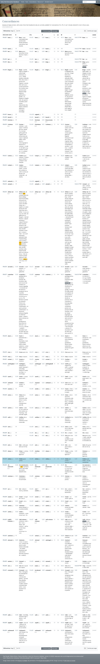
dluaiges (71, 515)
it (19, 260)
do (26, 133)
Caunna (84, 389)
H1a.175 (31, 356)
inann (89, 413)
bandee (21, 78)
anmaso (67, 146)
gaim (83, 580)
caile (9, 615)
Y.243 (76, 614)
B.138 (16, 165)
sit (72, 588)
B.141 (16, 191)
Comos (84, 476)
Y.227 (76, 445)
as (25, 212)
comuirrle (88, 566)
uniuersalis (22, 422)
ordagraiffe (85, 141)
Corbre (10, 155)
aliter (25, 203)
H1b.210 (5, 124)
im (71, 296)
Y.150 (76, 69)
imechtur (22, 453)
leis (88, 481)
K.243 (43, 519)
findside (67, 582)
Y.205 (76, 155)
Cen (66, 435)
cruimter (37, 274)
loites (83, 392)
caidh (88, 365)
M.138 (62, 382)
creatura (21, 361)
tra (24, 299)
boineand (21, 220)
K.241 (43, 505)
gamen (21, 578)
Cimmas (84, 451)
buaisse (21, 46)
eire (66, 627)
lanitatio (26, 490)
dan (69, 411)
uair (90, 590)
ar (65, 80)
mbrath (67, 240)
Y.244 (76, 622)
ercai (66, 255)
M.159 (62, 511)
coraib (26, 146)
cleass (20, 524)
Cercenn (21, 266)
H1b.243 (5, 535)
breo (66, 108)
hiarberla (70, 339)
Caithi (66, 364)
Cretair (84, 359)
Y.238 (76, 535)
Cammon (85, 535)
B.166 (16, 565)
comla (9, 511)
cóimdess (21, 403)
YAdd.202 (77, 59)
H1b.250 (5, 630)
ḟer (19, 498)
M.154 (62, 501)
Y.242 (76, 570)
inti (72, 198)
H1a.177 (31, 363)
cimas (9, 451)
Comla (66, 511)
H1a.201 (31, 565)
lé (87, 337)
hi (23, 257)
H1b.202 (5, 48)
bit (90, 437)
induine (21, 370)
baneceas (21, 75)
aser (69, 384)
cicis (70, 445)
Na (24, 298)
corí (23, 252)
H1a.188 (31, 451)
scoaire (84, 384)
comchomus (22, 478)
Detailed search (49, 2)
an (27, 172)
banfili (71, 70)
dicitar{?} (84, 600)
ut (19, 153)
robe (69, 428)
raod (90, 347)
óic (23, 634)
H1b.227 (5, 407)
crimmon (67, 526)
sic (70, 320)
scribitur (25, 151)
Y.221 (76, 394)
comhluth (67, 513)
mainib (89, 278)
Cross (20, 352)
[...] (11, 37)
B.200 (16, 519)
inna (66, 635)
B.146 (16, 356)
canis (25, 408)
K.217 (43, 266)
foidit (85, 634)
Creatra (21, 359)
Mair (86, 208)
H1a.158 (31, 59)
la (90, 187)
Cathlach (67, 417)
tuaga (26, 468)
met (90, 390)
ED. (24, 193)
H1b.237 (5, 489)
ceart (66, 440)
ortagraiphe (68, 144)
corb (26, 126)
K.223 (43, 363)
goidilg (66, 289)
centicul (67, 558)
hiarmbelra (22, 341)
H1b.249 (5, 622)
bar (9, 51)
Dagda (89, 96)
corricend (67, 254)
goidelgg (67, 276)
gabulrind (21, 271)
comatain (21, 637)
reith (25, 213)
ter (88, 276)
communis (21, 398)
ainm (27, 207)
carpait (25, 129)
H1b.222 (5, 363)
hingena (21, 98)
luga (69, 215)
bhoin (20, 197)
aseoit (69, 262)
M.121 (62, 51)
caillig (71, 616)
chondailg (85, 369)
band (9, 48)
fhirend (21, 218)
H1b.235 (5, 465)
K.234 (43, 451)
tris (83, 237)
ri (68, 205)
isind (68, 149)
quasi (25, 155)
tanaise (21, 227)
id (25, 420)
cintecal (10, 540)
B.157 (16, 451)
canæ (66, 409)
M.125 (62, 124)
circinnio (67, 270)
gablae (25, 242)
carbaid (67, 131)
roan (66, 81)
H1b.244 (5, 540)
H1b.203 (5, 51)
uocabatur (25, 106)
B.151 (16, 394)
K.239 (43, 496)
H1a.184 (31, 426)
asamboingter (22, 531)
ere (20, 627)
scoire (69, 382)
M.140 (62, 394)
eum (83, 85)
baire (25, 55)
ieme (83, 583)
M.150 (62, 476)
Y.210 (76, 266)
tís (26, 515)
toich (21, 528)
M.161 (62, 565)
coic (90, 466)
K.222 (43, 359)
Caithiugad (85, 364)
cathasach (38, 630)
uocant (21, 86)
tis (86, 515)
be (25, 74)
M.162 (62, 570)
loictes (71, 390)
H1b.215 (5, 191)
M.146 (62, 445)
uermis (21, 333)
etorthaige (22, 374)
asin (72, 71)
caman (37, 535)
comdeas (70, 401)
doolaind (67, 552)
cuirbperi (21, 160)
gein (70, 498)
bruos (9, 114)
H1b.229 (5, 426)
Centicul (67, 540)
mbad (89, 193)
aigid (69, 108)
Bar (83, 51)
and (66, 149)
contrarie (88, 577)
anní (20, 308)
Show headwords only (7, 26)
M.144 (62, 432)
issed (24, 139)
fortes (26, 53)
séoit (26, 260)
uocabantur (68, 105)
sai (86, 59)
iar (65, 313)
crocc (72, 570)
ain (89, 537)
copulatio (84, 65)
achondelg (21, 369)
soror (66, 86)
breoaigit (21, 110)
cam (72, 535)
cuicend (48, 561)
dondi (71, 291)
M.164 (62, 622)
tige (25, 616)
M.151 (62, 489)
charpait (21, 162)
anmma (21, 144)
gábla (20, 215)
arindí (20, 41)
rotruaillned (25, 542)
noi (89, 460)
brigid (71, 73)
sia (90, 580)
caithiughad (11, 364)
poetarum (25, 86)
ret (65, 349)
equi (72, 428)
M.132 (62, 336)
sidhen (20, 139)
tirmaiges (84, 592)
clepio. (87, 433)
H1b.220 (5, 356)
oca (26, 411)
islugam (21, 217)
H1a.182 (31, 407)
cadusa (84, 187)
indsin (20, 575)
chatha (21, 177)
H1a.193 (31, 496)
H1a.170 (31, 191)
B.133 (16, 51)
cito (90, 428)
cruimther (10, 274)
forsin (88, 411)
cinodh (66, 490)
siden (71, 141)
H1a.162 (31, 117)
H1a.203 (31, 614)
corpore (25, 356)
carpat (85, 126)
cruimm (21, 286)
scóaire (21, 384)
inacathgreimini (23, 635)
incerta (88, 439)
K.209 (43, 117)
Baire (20, 51)
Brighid (67, 88)
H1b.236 (5, 476)
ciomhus (37, 451)
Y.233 (76, 496)
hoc (20, 88)
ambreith (21, 237)
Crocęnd (67, 570)
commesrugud (86, 484)
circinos (85, 270)
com (88, 511)
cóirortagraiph (23, 143)
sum (27, 331)
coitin (70, 426)
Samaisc (67, 227)
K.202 (43, 37)
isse (72, 234)
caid (83, 185)
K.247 (43, 565)
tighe (89, 616)
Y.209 (76, 191)
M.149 (62, 458)
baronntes (21, 53)
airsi (66, 139)
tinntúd (23, 288)
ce (70, 439)
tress (26, 230)
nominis (21, 149)
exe (89, 75)
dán (22, 414)
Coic (20, 566)
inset (70, 227)
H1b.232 (5, 445)
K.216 (43, 191)
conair (9, 497)
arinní (20, 198)
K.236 (43, 465)
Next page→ (55, 31)
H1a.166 (31, 165)
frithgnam (85, 83)
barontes (67, 53)
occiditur (21, 583)
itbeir (88, 252)
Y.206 (76, 165)
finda (71, 389)
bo (88, 600)
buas (9, 37)
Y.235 (76, 505)
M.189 (62, 505)
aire (72, 157)
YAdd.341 (77, 184)
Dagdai (25, 71)
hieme (23, 582)
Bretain (21, 299)
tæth (70, 528)
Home (22, 2)
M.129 (62, 191)
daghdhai (68, 71)
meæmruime (68, 466)
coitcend (87, 585)
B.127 (16, 37)
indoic (72, 634)
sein (68, 73)
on (88, 270)
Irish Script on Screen (69, 660)
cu (88, 389)
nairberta (21, 346)
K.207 (43, 69)
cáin (26, 257)
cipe (90, 400)
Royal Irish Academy (44, 660)
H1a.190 (31, 465)
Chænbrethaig (23, 239)
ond (66, 339)
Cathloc (84, 417)
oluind (84, 550)
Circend (67, 266)
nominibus (21, 101)
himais (20, 42)
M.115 (62, 37)
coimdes (87, 400)
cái (25, 497)
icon (24, 303)
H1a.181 (31, 394)
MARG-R (25, 259)
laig (83, 197)
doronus (84, 555)
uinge (23, 260)
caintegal (48, 540)
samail (71, 367)
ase (66, 215)
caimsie (84, 507)
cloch (9, 336)
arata (20, 468)
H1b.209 (5, 120)
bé (23, 93)
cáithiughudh (49, 364)
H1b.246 (5, 565)
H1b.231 (5, 435)
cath (20, 172)
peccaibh (70, 325)
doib (86, 486)
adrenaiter (22, 235)
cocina (89, 561)
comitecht (23, 301)
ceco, (88, 376)
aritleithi (71, 260)
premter (21, 279)
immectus (68, 453)
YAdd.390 (77, 417)
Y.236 (76, 511)
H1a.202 (31, 570)
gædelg (21, 276)
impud (69, 250)
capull (9, 622)
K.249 (43, 614)
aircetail (84, 529)
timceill (67, 232)
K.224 (43, 376)
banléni (26, 509)
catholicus (21, 420)
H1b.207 (5, 114)
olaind (23, 548)
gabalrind (84, 271)
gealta (70, 133)
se (66, 237)
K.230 (43, 426)
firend (71, 217)
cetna (24, 134)
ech (23, 624)
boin (70, 195)
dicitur (23, 44)
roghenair (25, 138)
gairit (26, 572)
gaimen (70, 578)
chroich (87, 354)
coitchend (21, 585)
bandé (20, 96)
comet (66, 616)
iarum (69, 143)
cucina (20, 563)
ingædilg (25, 286)
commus (10, 476)
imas (72, 39)
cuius (26, 88)
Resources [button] (40, 2)
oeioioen (67, 462)
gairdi (83, 603)
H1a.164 (31, 124)
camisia (22, 509)
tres (67, 234)
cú (19, 409)
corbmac (21, 126)
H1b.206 (5, 69)
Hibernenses (22, 105)
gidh (66, 403)
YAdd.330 (77, 476)
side (25, 281)
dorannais (67, 557)
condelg (69, 369)
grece (23, 51)
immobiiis (86, 440)
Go (97, 2)
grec (27, 445)
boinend (24, 223)
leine (89, 507)
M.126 (62, 155)
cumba (66, 460)
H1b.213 (5, 181)
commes (84, 481)
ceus (72, 435)
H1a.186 (31, 435)
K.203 (43, 48)
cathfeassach (68, 632)
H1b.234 (5, 458)
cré (24, 501)
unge (86, 255)
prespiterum (68, 323)
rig (70, 207)
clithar (20, 212)
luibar (69, 446)
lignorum (21, 454)
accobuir (71, 257)
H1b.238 (5, 496)
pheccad (21, 325)
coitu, (87, 426)
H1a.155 (31, 37)
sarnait (70, 86)
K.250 (43, 622)
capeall (86, 626)
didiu (69, 106)
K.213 (43, 165)
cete (9, 426)
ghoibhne (69, 91)
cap (25, 622)
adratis (84, 78)
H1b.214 (5, 184)
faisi (90, 370)
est (23, 202)
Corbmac (10, 124)
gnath (67, 644)
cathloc (48, 417)
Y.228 (76, 451)
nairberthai (68, 346)
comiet (84, 620)
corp (9, 356)
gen (27, 497)
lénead (24, 507)
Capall (21, 622)
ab (23, 395)
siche (86, 587)
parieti (84, 590)
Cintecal (84, 540)
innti (83, 471)
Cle (66, 433)
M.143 (62, 426)
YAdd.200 (77, 48)
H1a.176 (31, 359)
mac (22, 129)
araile (25, 249)
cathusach (48, 630)
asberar (21, 257)
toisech (87, 146)
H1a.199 (31, 540)
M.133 (62, 352)
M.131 (62, 274)
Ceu (83, 435)
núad (20, 529)
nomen (88, 165)
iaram (20, 545)
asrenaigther (85, 234)
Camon (67, 535)
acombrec (21, 281)
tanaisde (67, 229)
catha (88, 177)
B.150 (16, 382)
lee (25, 337)
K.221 (43, 356)
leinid (72, 507)
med (68, 390)
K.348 (43, 184)
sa (87, 143)
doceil (66, 198)
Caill (66, 519)
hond (20, 339)
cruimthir (21, 293)
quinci (84, 466)
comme (67, 515)
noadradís (26, 78)
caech (9, 376)
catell (20, 168)
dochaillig (25, 615)
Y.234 (76, 501)
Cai (87, 235)
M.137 (62, 376)
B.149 (16, 376)
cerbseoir (10, 382)
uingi (66, 262)
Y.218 (76, 376)
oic (89, 634)
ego (25, 331)
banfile (25, 70)
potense (84, 479)
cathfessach (68, 640)
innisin (70, 548)
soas (24, 37)
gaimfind (67, 580)
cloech (84, 344)
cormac (67, 126)
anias (66, 210)
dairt (20, 223)
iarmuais (67, 41)
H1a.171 (31, 266)
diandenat (21, 550)
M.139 (62, 388)
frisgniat (87, 414)
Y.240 (76, 561)
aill (83, 610)
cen (22, 498)
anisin (71, 316)
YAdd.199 (77, 37)
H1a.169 (31, 184)
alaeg (26, 198)
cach (20, 240)
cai (8, 489)
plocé (83, 63)
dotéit (24, 41)
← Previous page (46, 31)
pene (26, 101)
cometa (67, 618)
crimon (69, 519)
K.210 (43, 120)
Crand (20, 501)
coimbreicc (69, 170)
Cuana (66, 389)
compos (67, 478)
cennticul (26, 553)
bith (72, 471)
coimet (21, 620)
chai (70, 240)
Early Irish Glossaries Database (10, 2)
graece (70, 51)
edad (86, 210)
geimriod (84, 593)
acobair (25, 255)
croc (26, 570)
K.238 (43, 489)
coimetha (84, 616)
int (86, 392)
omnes (21, 103)
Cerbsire (21, 382)
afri (24, 81)
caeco (26, 376)
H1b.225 (5, 388)
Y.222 (76, 407)
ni (67, 172)
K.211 (43, 124)
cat (24, 168)
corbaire (24, 159)
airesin (26, 83)
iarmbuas (25, 42)
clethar (70, 203)
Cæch (66, 376)
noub (67, 437)
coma (9, 395)
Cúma (20, 395)
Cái (20, 489)
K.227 (43, 394)
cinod (20, 490)
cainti (47, 408)
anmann (84, 337)
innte (24, 471)
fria (70, 365)
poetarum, (85, 88)
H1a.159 (31, 62)
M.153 (62, 359)
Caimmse (21, 505)
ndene (86, 552)
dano (90, 212)
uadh (83, 528)
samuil (85, 367)
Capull (84, 622)
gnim (87, 283)
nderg (86, 607)
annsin (71, 95)
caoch (36, 376)
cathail (66, 175)
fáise (22, 372)
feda (20, 210)
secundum (21, 330)
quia (83, 428)
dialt (24, 148)
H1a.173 (31, 336)
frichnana (71, 81)
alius (85, 567)
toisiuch (89, 134)
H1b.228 (5, 417)
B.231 (16, 476)
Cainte (21, 408)
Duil (26, 208)
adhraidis (67, 78)
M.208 (62, 535)
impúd (20, 250)
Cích (20, 445)
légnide (26, 313)
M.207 (62, 519)
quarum (26, 100)
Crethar (67, 359)
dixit (22, 331)
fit (24, 588)
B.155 (16, 407)
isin (26, 136)
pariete (21, 590)
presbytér (21, 291)
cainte (9, 408)
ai (86, 37)
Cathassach (85, 630)
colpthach (68, 218)
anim (83, 585)
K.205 (43, 59)
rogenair (67, 141)
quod (22, 200)
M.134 (62, 356)
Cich (66, 445)
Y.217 (76, 363)
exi (87, 524)
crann (47, 501)
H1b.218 (5, 336)
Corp (20, 356)
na (27, 252)
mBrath (84, 235)
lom (70, 318)
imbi (86, 276)
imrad (89, 279)
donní (22, 289)
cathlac (37, 417)
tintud (72, 289)
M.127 (62, 165)
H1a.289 (31, 476)
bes (73, 323)
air (68, 468)
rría (88, 247)
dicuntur (21, 55)
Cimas (20, 451)
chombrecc (68, 286)
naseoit (21, 255)
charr (24, 626)
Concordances (33, 2)
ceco (71, 376)
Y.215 (76, 356)
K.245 (43, 540)
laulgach (25, 227)
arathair (21, 230)
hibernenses (68, 101)
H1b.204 (5, 59)
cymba (20, 460)
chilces (71, 552)
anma (85, 143)
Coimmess (22, 476)
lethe (83, 255)
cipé (20, 405)
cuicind (37, 561)
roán (83, 81)
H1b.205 (5, 62)
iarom (20, 141)
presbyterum (22, 321)
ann (66, 73)
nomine (23, 88)
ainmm (21, 507)
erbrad (21, 136)
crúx (26, 352)
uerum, (83, 202)
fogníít (25, 414)
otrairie (69, 577)
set (70, 192)
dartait (88, 215)
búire (20, 56)
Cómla (21, 511)
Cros (66, 352)
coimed (88, 185)
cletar (83, 203)
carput (21, 127)
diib (83, 401)
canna (47, 389)
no (70, 76)
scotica (24, 172)
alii (26, 192)
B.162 (16, 496)
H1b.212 (5, 165)
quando (21, 588)
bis (87, 189)
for (70, 131)
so (73, 545)
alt (70, 149)
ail (24, 173)
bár (46, 51)
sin (24, 144)
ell (19, 173)
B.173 (16, 417)
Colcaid (84, 184)
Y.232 (76, 489)
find (24, 572)
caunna (10, 389)
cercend (10, 266)
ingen (20, 71)
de (22, 100)
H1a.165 (31, 155)
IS (83, 139)
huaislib (84, 189)
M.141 (62, 407)
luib (20, 446)
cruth (26, 234)
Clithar (20, 205)
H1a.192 (31, 489)
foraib (24, 250)
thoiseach (67, 138)
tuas (23, 515)
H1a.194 (31, 501)
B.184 (16, 505)
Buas (20, 37)
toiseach (67, 151)
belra (24, 344)
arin (72, 439)
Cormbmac (85, 127)
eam (23, 85)
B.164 (16, 511)
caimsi (9, 505)
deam (71, 83)
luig (66, 197)
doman (26, 326)
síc (27, 318)
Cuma (66, 395)
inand (66, 411)
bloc (9, 62)
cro (83, 276)
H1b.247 (5, 570)
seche (20, 587)
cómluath (21, 513)
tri (24, 96)
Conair (21, 497)
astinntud (21, 294)
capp (70, 622)
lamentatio (85, 492)
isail (69, 173)
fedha (68, 208)
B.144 (16, 336)
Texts (26, 2)
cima (72, 451)
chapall (21, 626)
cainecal (86, 545)
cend (25, 252)
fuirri (87, 603)
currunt (67, 430)
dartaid (26, 217)
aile (87, 612)
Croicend (21, 570)
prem (20, 283)
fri (19, 131)
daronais (21, 553)
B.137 (16, 155)
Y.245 (76, 630)
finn (86, 580)
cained (69, 489)
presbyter (21, 278)
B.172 (16, 630)
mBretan (23, 314)
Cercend (84, 266)
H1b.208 (5, 117)
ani (72, 293)
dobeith (21, 471)
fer (90, 497)
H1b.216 (5, 266)
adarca (88, 602)
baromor (68, 80)
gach (72, 347)
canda (36, 389)
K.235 (43, 458)
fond (83, 503)
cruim (66, 288)
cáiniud (24, 489)
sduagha (67, 470)
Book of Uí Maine (22, 660)
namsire (21, 268)
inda (83, 635)
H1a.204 (31, 622)
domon (68, 328)
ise (24, 234)
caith (66, 367)
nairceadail (67, 39)
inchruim (24, 318)
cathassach (11, 630)
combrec (21, 167)
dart (70, 223)
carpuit (84, 160)
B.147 (16, 359)
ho (25, 323)
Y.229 (76, 458)
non (72, 151)
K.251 (43, 630)
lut (83, 513)
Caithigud (21, 364)
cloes (69, 347)
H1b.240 (5, 505)
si (88, 592)
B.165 (16, 561)
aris (72, 205)
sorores (21, 90)
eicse (68, 75)
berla (70, 344)
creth (26, 521)
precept (21, 304)
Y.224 (76, 426)
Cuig (83, 566)
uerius (20, 203)
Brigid (9, 70)
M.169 (62, 417)
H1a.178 (31, 376)
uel (23, 203)
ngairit (84, 573)
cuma (25, 400)
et (83, 440)
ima (86, 279)
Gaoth (84, 133)
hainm (66, 548)
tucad (71, 138)
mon (23, 523)
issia (20, 580)
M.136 (62, 363)
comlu (36, 511)
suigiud (67, 365)
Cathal (9, 165)
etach (88, 392)
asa (22, 446)
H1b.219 (5, 352)
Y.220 (76, 388)
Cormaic (25, 149)
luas (21, 515)
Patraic (21, 259)
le (71, 337)
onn (90, 337)
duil (66, 208)
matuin (84, 639)
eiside (20, 73)
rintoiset (67, 311)
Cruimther (22, 274)
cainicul (70, 545)
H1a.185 (31, 432)
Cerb (66, 382)
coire (66, 384)
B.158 (16, 465)
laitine (84, 494)
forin (20, 411)
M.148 (62, 465)
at (88, 466)
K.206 (43, 62)
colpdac (84, 220)
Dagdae (84, 73)
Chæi (25, 237)
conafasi (70, 370)
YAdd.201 (77, 51)
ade (86, 257)
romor (26, 80)
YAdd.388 (77, 565)
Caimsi (84, 505)
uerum (21, 202)
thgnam (21, 83)
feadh (69, 403)
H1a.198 (31, 535)
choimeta (21, 616)
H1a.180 (31, 388)
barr (27, 44)
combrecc (67, 167)
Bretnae (84, 548)
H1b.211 (5, 155)
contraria (21, 577)
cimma (26, 451)
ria (83, 249)
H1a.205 (31, 630)
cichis (24, 445)
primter (25, 308)
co (86, 193)
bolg (47, 62)
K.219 (43, 336)
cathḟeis (21, 639)
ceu (9, 435)
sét (23, 205)
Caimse (67, 505)
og (85, 278)
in (22, 71)
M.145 (62, 435)
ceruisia (21, 386)
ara (90, 157)
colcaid (10, 184)
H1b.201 (5, 37)
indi (20, 200)
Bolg (83, 62)
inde (71, 41)
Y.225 (76, 432)
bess (20, 323)
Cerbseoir (85, 382)
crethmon (21, 521)
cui (23, 575)
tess (89, 229)
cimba (9, 459)
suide (83, 365)
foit (20, 634)
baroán (21, 81)
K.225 (43, 382)
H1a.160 (31, 69)
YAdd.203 (77, 62)
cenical (23, 543)
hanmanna (21, 337)
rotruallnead (68, 543)
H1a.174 (31, 352)
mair (23, 210)
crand (9, 501)
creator (37, 359)
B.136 (16, 124)
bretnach (67, 316)
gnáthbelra (23, 342)
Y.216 (76, 359)
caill (24, 524)
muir (87, 51)
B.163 (16, 501)
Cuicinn (84, 561)
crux (89, 352)
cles (26, 531)
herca (20, 254)
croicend (10, 570)
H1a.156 (31, 48)
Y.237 (76, 519)
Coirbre (21, 155)
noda (86, 537)
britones (84, 167)
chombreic (87, 172)
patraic (67, 260)
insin (20, 100)
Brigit (20, 70)
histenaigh (87, 563)
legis (25, 91)
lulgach (88, 225)
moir (72, 208)
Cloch (20, 336)
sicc (90, 587)
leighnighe (67, 315)
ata (20, 470)
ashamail (25, 367)
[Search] (89, 2)
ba (73, 80)
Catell (83, 170)
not (22, 213)
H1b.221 (5, 359)
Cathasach (22, 630)
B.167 (16, 570)
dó (90, 545)
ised (28, 212)
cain (71, 259)
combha (70, 193)
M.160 (62, 561)
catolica (84, 422)
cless (66, 524)
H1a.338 (31, 274)
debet (20, 319)
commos (37, 476)
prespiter (67, 278)
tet (24, 446)
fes (27, 632)
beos (20, 252)
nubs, (85, 437)
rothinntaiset (22, 306)
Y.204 (76, 124)
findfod (84, 609)
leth (20, 260)
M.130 (62, 266)
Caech (84, 376)
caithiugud (38, 364)
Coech (20, 376)
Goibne (86, 95)
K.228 (43, 407)
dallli (83, 380)
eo (25, 395)
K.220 (43, 352)
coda (83, 486)
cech (83, 607)
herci (85, 249)
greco (87, 62)
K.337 (43, 476)
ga (24, 578)
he (84, 139)
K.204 (43, 51)
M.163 (62, 614)
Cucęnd (67, 561)
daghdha (67, 95)
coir (72, 143)
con (27, 409)
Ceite (66, 426)
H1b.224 (5, 382)
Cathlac (21, 417)
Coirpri (37, 155)
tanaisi (84, 225)
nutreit (89, 210)
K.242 (43, 511)
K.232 (43, 435)
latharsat (21, 313)
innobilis (71, 440)
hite (24, 254)
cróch (89, 605)
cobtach (10, 181)
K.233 (43, 445)
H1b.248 (5, 614)
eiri (83, 627)
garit (72, 572)
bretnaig (67, 303)
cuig (23, 468)
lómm (20, 318)
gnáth (20, 642)
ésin (24, 232)
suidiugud (21, 365)
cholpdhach (68, 222)
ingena (66, 93)
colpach (26, 218)
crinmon (21, 526)
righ (69, 235)
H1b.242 (5, 519)
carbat (66, 127)
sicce (24, 587)
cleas (24, 528)
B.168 (16, 614)
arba (22, 80)
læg (70, 198)
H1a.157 (31, 51)
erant (24, 90)
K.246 (43, 561)
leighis (66, 90)
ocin (70, 308)
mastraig (21, 413)
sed (26, 202)
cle (8, 433)
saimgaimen (85, 575)
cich (9, 445)
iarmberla (85, 339)
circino (20, 270)
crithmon (88, 519)
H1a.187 (31, 445)
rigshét (21, 207)
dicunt (20, 193)
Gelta (89, 131)
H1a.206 (31, 417)
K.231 (43, 432)
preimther (67, 279)
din (23, 108)
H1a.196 (31, 511)
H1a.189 (31, 458)
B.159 (16, 458)
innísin (20, 316)
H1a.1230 (32, 114)
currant (84, 430)
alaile (20, 245)
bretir (89, 281)
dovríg (20, 208)
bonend (84, 218)
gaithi (66, 134)
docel (23, 198)
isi (87, 73)
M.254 (62, 540)
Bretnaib (26, 547)
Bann (83, 48)
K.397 (43, 417)
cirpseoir (37, 382)
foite (69, 634)
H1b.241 (5, 511)
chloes (20, 347)
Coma (84, 395)
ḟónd (20, 503)
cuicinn (10, 561)
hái (20, 523)
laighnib (67, 136)
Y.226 (76, 435)
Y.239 (76, 540)
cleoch (66, 344)
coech (23, 378)
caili (36, 615)
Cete (83, 426)
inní (25, 291)
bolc (36, 62)
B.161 (16, 489)
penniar (69, 284)
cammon (10, 535)
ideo (20, 85)
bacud (9, 117)
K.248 (43, 570)
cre (70, 501)
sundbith (67, 439)
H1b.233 (5, 451)
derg (88, 610)
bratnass (37, 120)
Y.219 (76, 382)
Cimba (21, 459)
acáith (20, 367)
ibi (85, 428)
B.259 (16, 540)
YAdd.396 (77, 274)
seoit (24, 240)
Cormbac (84, 131)
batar (26, 299)
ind (86, 528)
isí (27, 306)
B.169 (16, 622)
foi (71, 311)
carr (27, 622)
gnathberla (68, 342)
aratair (84, 229)
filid (20, 80)
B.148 (16, 363)
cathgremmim (68, 637)
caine (89, 408)
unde (20, 44)
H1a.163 (31, 120)
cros (9, 352)
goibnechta (22, 95)
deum (86, 85)
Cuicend (21, 561)
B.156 (16, 445)
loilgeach (67, 230)
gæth (23, 133)
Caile (20, 615)
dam (20, 229)
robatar (67, 304)
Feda (83, 208)
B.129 (16, 69)
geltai (20, 133)
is (28, 71)
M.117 (62, 69)
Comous (67, 476)
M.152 (62, 496)
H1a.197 (31, 519)
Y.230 (76, 465)
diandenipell (69, 553)
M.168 (62, 630)
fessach (24, 632)
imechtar (84, 454)
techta (23, 470)
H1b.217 (5, 274)
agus (69, 517)
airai (26, 160)
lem (90, 398)
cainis (83, 409)
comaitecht (68, 306)
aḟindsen (23, 580)
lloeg (88, 198)
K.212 (43, 155)
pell (26, 550)
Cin (66, 465)
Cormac (21, 124)
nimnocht (70, 326)
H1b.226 (5, 394)
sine (70, 153)
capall (36, 622)
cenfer (66, 498)
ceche (69, 587)
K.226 (43, 388)
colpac (88, 217)
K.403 (43, 274)
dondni (66, 298)
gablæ (68, 244)
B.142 (16, 274)
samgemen (68, 575)
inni (25, 210)
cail (88, 184)
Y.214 (76, 352)
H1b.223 (5, 376)
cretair (10, 359)
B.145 (16, 352)
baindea (67, 76)
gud (70, 364)
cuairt (26, 266)
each (71, 624)
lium (20, 401)
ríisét (20, 234)
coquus (23, 567)
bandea (84, 76)
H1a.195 (31, 505)
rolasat (68, 313)
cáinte (23, 411)
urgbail (37, 114)
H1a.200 (31, 561)
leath (24, 479)
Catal (89, 175)
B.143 (16, 266)
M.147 (62, 451)
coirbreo (21, 157)
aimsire (67, 268)
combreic (23, 170)
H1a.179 (31, 382)
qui (20, 331)
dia (83, 552)
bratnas (10, 120)
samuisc (84, 223)
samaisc (21, 225)
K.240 (43, 501)
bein (66, 75)
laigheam (88, 213)
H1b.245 (5, 561)
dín (20, 129)
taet (86, 526)
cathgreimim (85, 637)
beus (83, 247)
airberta (84, 346)
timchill (23, 229)
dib (22, 405)
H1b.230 (5, 432)
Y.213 (76, 336)
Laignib (21, 134)
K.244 (43, 535)
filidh (71, 78)
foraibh (67, 252)
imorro (26, 294)
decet (66, 321)
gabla (68, 213)
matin (67, 639)
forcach (21, 479)
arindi (69, 197)
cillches (88, 550)
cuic (71, 468)
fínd (20, 572)
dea (27, 105)
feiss (66, 634)
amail (25, 316)
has (26, 446)
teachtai (67, 471)
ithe (70, 255)
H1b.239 (5, 501)
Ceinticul (21, 540)
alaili (83, 240)
